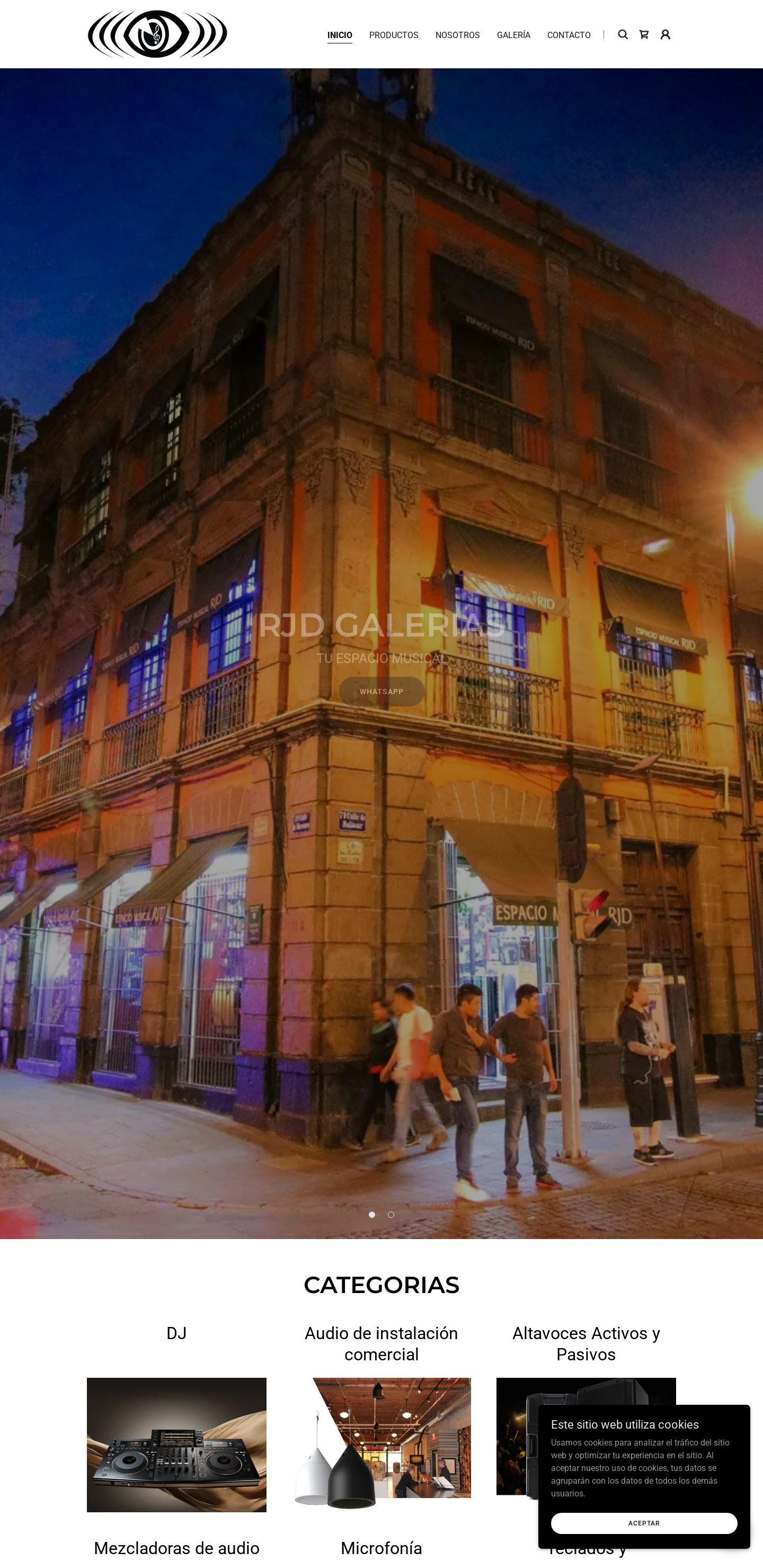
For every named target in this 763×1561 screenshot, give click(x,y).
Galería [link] (513, 35)
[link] (157, 34)
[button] (665, 34)
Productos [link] (394, 35)
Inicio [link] (339, 35)
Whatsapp (382, 691)
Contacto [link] (569, 35)
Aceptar (644, 1523)
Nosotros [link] (458, 35)
